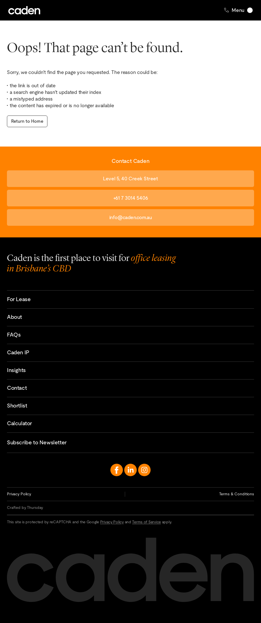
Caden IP (18, 352)
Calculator (19, 423)
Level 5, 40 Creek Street (130, 178)
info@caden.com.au (130, 217)
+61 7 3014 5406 (130, 198)
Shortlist (17, 405)
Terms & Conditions (236, 494)
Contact (17, 388)
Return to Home (27, 121)
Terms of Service (146, 522)
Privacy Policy (19, 494)
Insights (16, 370)
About (14, 317)
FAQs (14, 335)
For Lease (19, 299)
